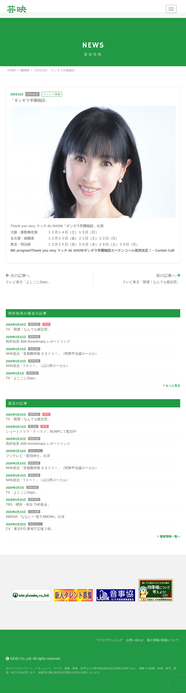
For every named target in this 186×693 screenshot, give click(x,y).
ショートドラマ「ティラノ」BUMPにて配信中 (41, 431)
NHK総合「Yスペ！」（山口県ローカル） (38, 366)
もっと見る (171, 385)
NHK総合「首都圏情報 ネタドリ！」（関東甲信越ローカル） (52, 353)
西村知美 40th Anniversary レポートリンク (38, 341)
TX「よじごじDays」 (22, 378)
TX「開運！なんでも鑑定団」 (28, 329)
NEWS (24, 70)
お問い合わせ (135, 640)
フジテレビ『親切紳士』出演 (28, 456)
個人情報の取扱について (163, 640)
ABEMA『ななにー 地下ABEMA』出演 (35, 517)
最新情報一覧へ (168, 536)
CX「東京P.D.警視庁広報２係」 (30, 529)
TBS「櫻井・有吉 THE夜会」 (28, 504)
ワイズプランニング (109, 640)
